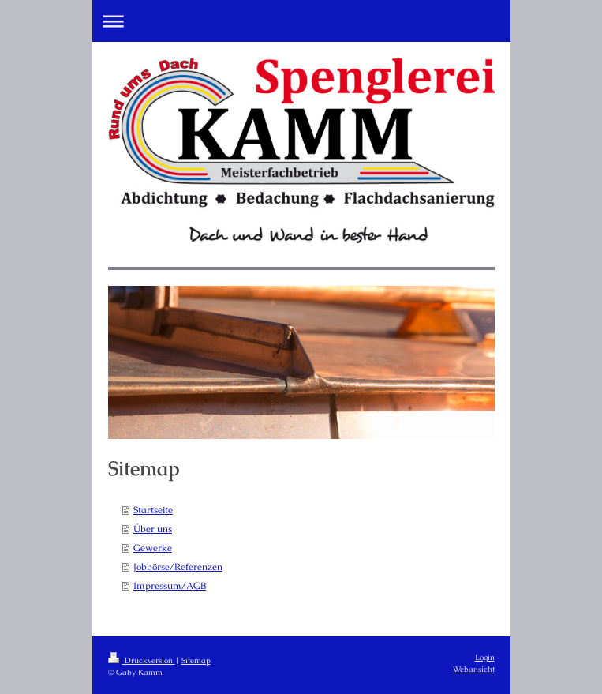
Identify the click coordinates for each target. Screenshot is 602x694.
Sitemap (196, 660)
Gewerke (152, 548)
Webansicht (474, 669)
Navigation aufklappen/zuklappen (301, 21)
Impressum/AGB (169, 586)
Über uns (152, 529)
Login (485, 657)
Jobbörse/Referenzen (177, 567)
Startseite (153, 510)
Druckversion (141, 660)
